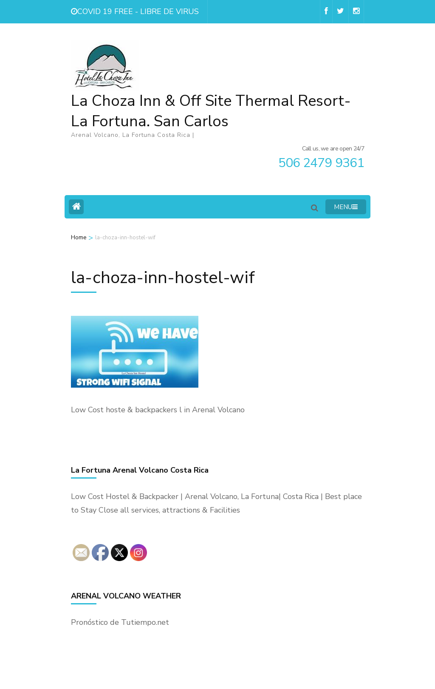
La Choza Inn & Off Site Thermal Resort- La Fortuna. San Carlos (211, 111)
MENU (346, 207)
